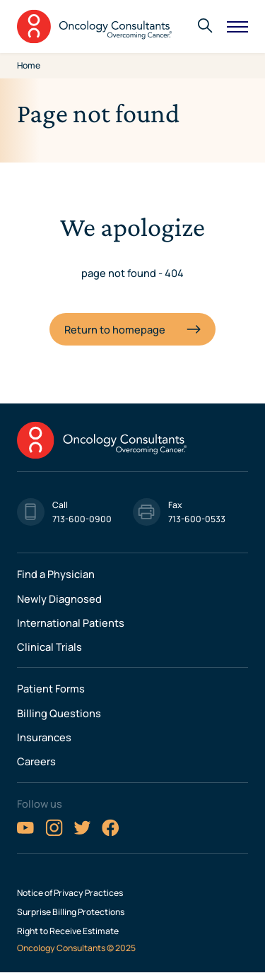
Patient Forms (51, 688)
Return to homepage (114, 329)
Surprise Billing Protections (70, 912)
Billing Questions (59, 713)
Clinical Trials (49, 646)
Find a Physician (56, 574)
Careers (36, 761)
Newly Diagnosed (59, 598)
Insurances (44, 737)
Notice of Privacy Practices (70, 893)
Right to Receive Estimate (68, 931)
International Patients (70, 622)
